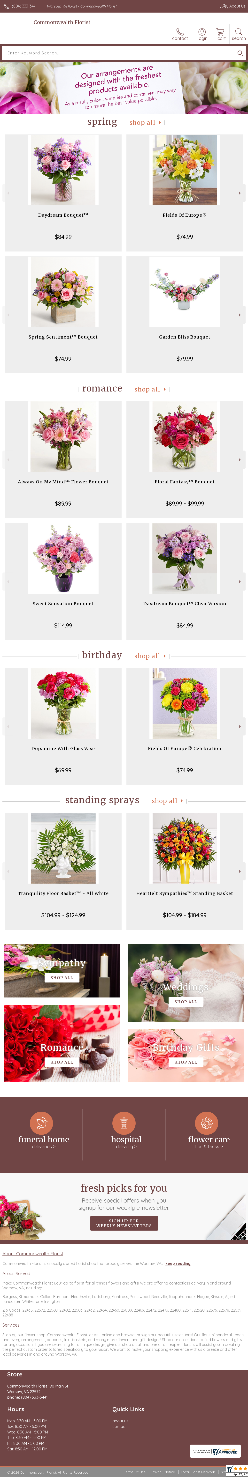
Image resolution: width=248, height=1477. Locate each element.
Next (240, 193)
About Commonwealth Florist (32, 1253)
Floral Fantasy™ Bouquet (185, 482)
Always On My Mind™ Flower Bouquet (63, 482)
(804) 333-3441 (24, 6)
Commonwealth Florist (62, 22)
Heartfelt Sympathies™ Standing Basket (184, 893)
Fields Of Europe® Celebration (185, 748)
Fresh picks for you (124, 1196)
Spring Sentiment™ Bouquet (63, 337)
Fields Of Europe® (185, 215)
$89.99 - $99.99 (185, 503)
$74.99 (185, 236)
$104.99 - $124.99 (63, 915)
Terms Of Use (135, 1472)
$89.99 (63, 503)
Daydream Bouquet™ (63, 215)
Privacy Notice (163, 1472)
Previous (7, 193)
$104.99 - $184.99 (185, 915)
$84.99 (63, 236)
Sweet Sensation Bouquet (63, 603)
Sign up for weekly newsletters (124, 1223)
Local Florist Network (198, 1472)
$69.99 (63, 770)
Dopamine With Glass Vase (63, 748)
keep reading (178, 1263)
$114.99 (63, 625)
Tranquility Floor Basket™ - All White (63, 893)
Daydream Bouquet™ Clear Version (184, 603)
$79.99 (185, 358)
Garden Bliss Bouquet (184, 337)
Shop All (143, 122)
